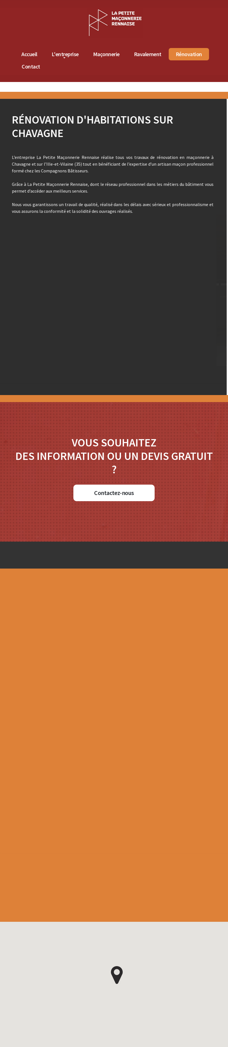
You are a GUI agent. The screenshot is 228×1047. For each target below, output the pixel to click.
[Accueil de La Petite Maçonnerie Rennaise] (128, 11)
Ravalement (160, 54)
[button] (117, 975)
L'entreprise (78, 54)
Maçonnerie (119, 54)
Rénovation (202, 54)
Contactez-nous (114, 493)
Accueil (42, 54)
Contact (43, 66)
